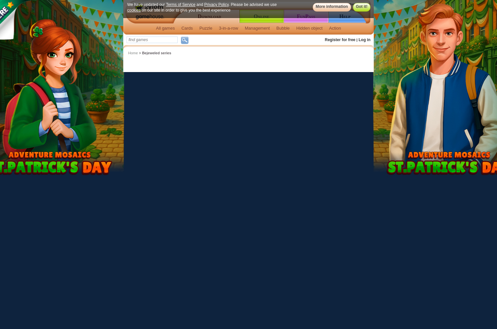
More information (332, 6)
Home (133, 53)
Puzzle (205, 28)
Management (257, 28)
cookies (134, 10)
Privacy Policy (216, 4)
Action (335, 28)
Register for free (340, 40)
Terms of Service (180, 4)
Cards (187, 28)
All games (165, 28)
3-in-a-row (228, 28)
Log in (364, 40)
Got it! (361, 6)
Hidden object (309, 28)
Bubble (283, 28)
